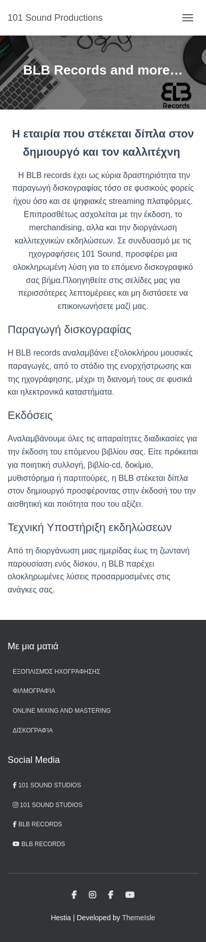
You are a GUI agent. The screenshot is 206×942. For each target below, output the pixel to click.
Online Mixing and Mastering (62, 710)
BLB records (39, 844)
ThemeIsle (138, 918)
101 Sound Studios (47, 785)
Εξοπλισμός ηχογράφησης (56, 671)
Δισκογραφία (33, 730)
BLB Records (37, 824)
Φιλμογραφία (34, 690)
